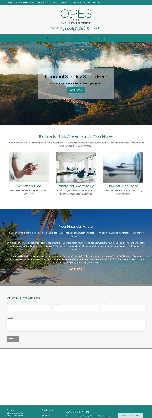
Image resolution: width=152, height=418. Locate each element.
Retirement (46, 413)
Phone (103, 303)
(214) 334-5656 (61, 2)
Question (10, 318)
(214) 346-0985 (17, 416)
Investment (46, 415)
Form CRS (85, 412)
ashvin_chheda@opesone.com (87, 2)
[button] (48, 38)
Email (56, 303)
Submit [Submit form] (12, 339)
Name (9, 303)
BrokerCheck (106, 416)
